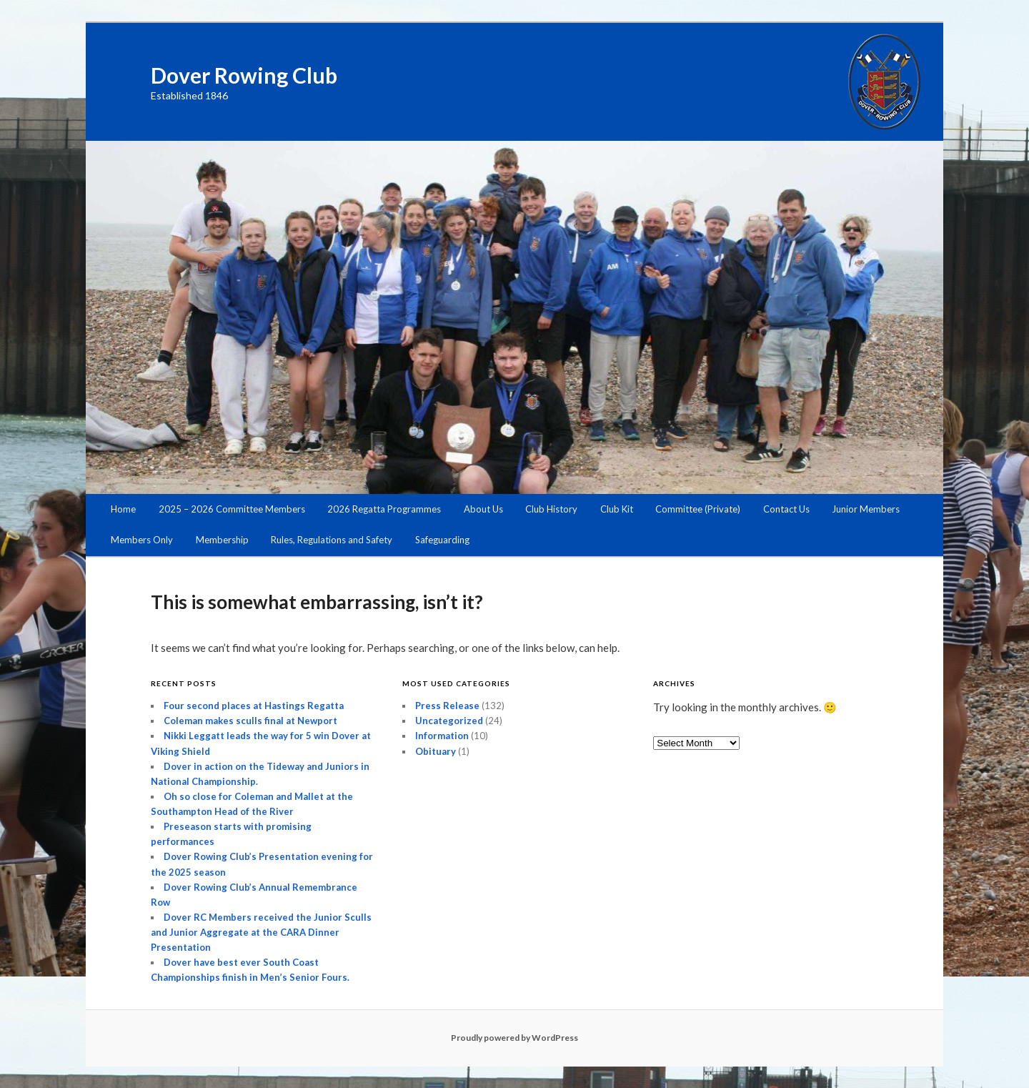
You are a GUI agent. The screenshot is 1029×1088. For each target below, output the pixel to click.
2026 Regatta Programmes (384, 509)
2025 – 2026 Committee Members (232, 509)
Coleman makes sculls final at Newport (250, 720)
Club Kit (616, 509)
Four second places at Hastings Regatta (254, 705)
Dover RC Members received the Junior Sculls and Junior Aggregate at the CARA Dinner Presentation (261, 932)
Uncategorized (449, 720)
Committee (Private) (697, 509)
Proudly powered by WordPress (514, 1037)
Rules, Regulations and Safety (331, 539)
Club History (551, 509)
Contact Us (786, 509)
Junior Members (866, 509)
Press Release (447, 705)
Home (123, 509)
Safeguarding (442, 539)
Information (442, 735)
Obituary (435, 751)
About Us (483, 509)
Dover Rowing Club (244, 75)
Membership (222, 539)
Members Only (142, 539)
